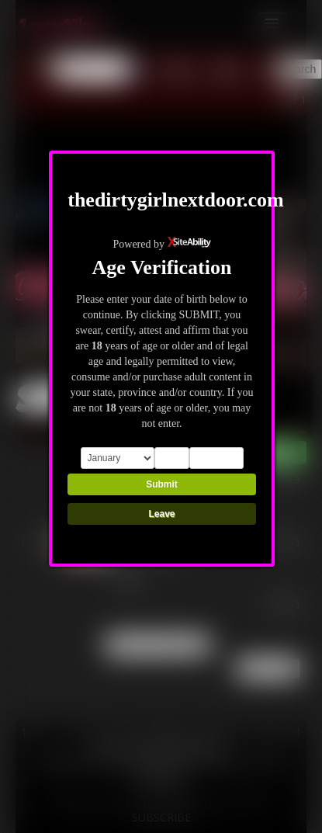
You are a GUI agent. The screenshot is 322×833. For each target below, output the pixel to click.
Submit (162, 484)
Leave (161, 513)
